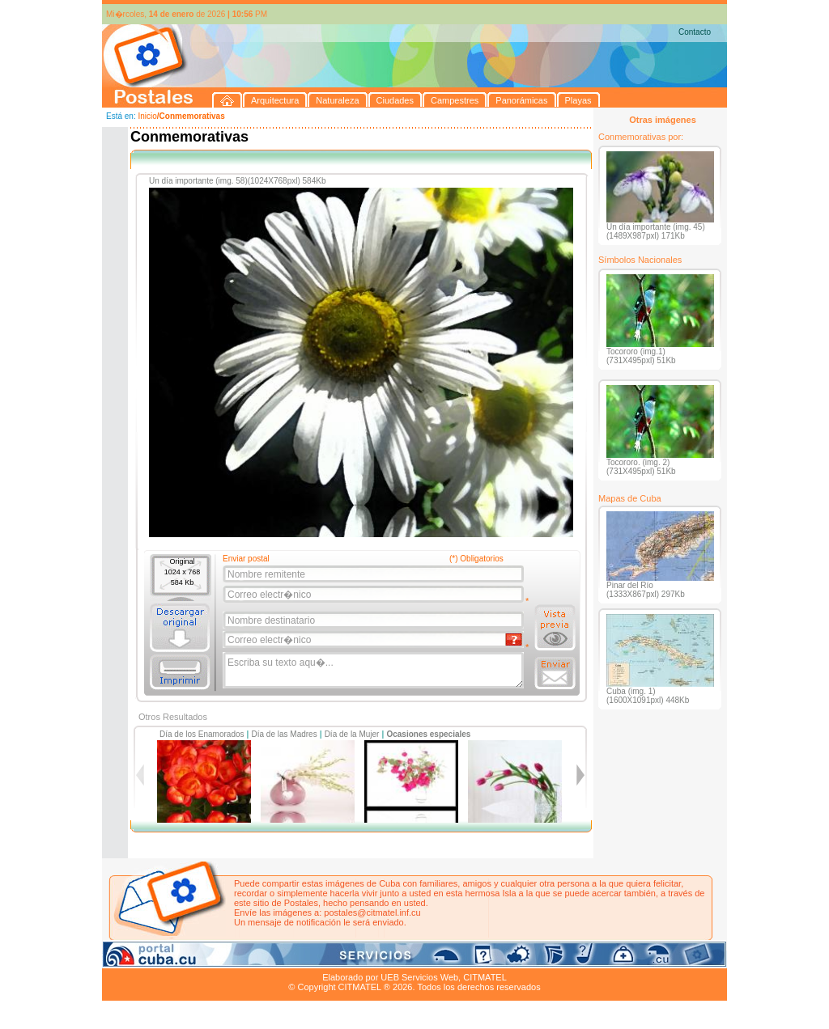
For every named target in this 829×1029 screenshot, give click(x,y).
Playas (408, 958)
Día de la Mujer (352, 734)
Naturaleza (206, 958)
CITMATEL (485, 977)
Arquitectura (153, 958)
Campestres (304, 958)
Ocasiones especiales (428, 734)
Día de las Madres (284, 734)
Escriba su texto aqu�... (374, 671)
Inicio (147, 116)
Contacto (694, 32)
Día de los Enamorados (201, 734)
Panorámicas (362, 958)
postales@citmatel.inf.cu (372, 912)
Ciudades (254, 958)
